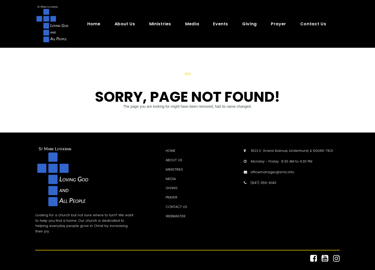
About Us (125, 24)
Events (220, 24)
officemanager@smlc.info (272, 172)
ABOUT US (174, 160)
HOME (171, 150)
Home (94, 24)
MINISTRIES (174, 169)
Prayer (278, 24)
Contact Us (313, 24)
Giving (249, 24)
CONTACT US (176, 206)
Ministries (160, 24)
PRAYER (171, 197)
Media (192, 24)
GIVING (172, 187)
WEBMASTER (175, 216)
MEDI (170, 178)
